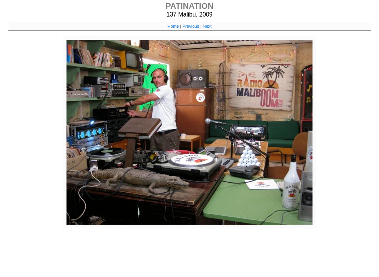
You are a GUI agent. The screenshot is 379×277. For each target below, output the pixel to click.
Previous (191, 26)
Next (207, 26)
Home (173, 26)
